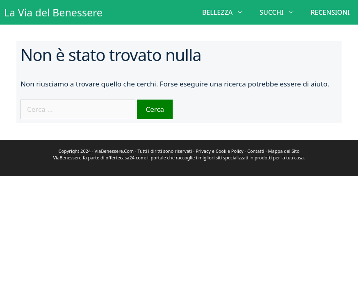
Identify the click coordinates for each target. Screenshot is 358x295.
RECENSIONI (330, 12)
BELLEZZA (226, 12)
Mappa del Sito (284, 151)
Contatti (255, 151)
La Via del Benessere (53, 12)
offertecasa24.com (125, 157)
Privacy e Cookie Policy (220, 151)
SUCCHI (281, 12)
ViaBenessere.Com (114, 151)
